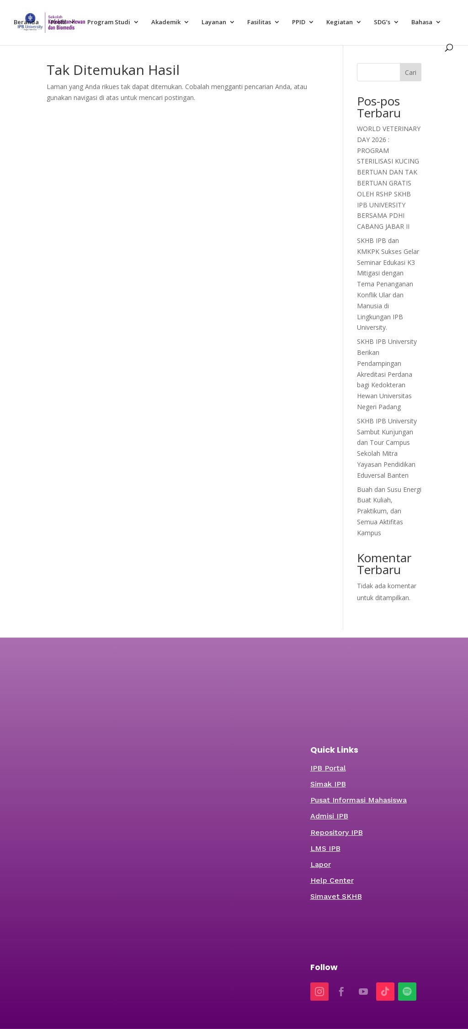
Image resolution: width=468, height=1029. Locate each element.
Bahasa (421, 22)
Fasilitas (259, 22)
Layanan (214, 22)
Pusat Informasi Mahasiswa (358, 800)
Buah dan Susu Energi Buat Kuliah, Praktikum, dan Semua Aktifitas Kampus (389, 511)
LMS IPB (325, 848)
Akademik (166, 22)
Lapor (320, 864)
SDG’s (382, 22)
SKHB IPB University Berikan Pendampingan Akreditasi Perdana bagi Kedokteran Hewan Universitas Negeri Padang (387, 374)
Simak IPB (328, 784)
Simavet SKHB (336, 896)
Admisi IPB (329, 816)
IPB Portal (328, 768)
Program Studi (108, 22)
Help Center (332, 880)
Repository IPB (336, 832)
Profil (58, 22)
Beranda (26, 22)
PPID (298, 22)
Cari (410, 72)
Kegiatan (339, 22)
